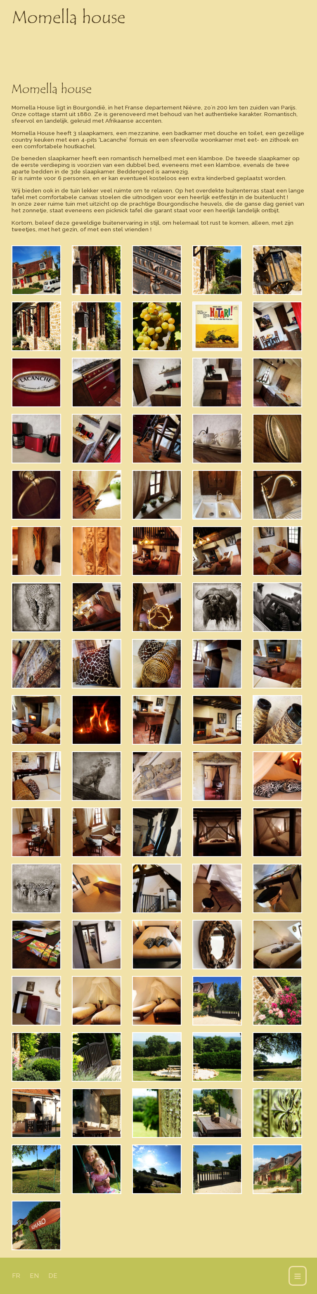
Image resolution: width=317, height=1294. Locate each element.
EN (34, 1276)
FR (16, 1276)
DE (52, 1276)
